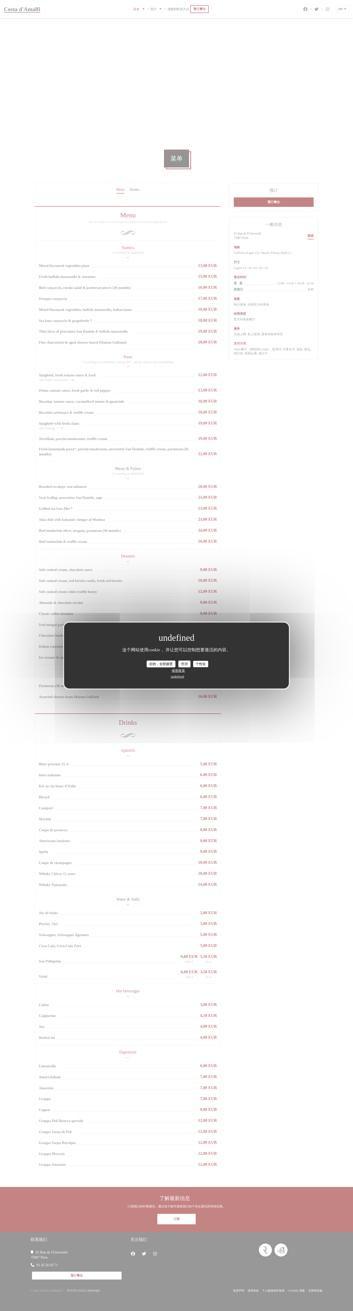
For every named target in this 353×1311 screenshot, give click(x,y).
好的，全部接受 (161, 664)
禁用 (184, 664)
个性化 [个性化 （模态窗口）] (201, 664)
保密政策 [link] (178, 671)
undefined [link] (177, 676)
